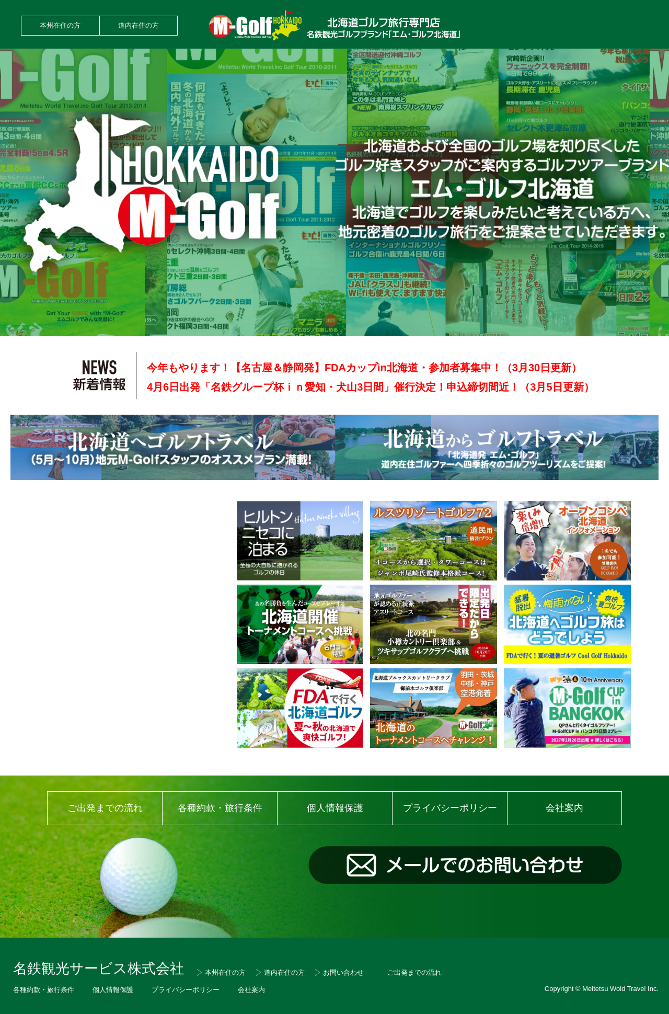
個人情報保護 (335, 808)
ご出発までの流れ (105, 808)
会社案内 (564, 808)
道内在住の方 (138, 25)
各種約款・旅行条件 (220, 808)
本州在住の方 (60, 25)
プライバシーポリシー (450, 808)
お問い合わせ (343, 972)
